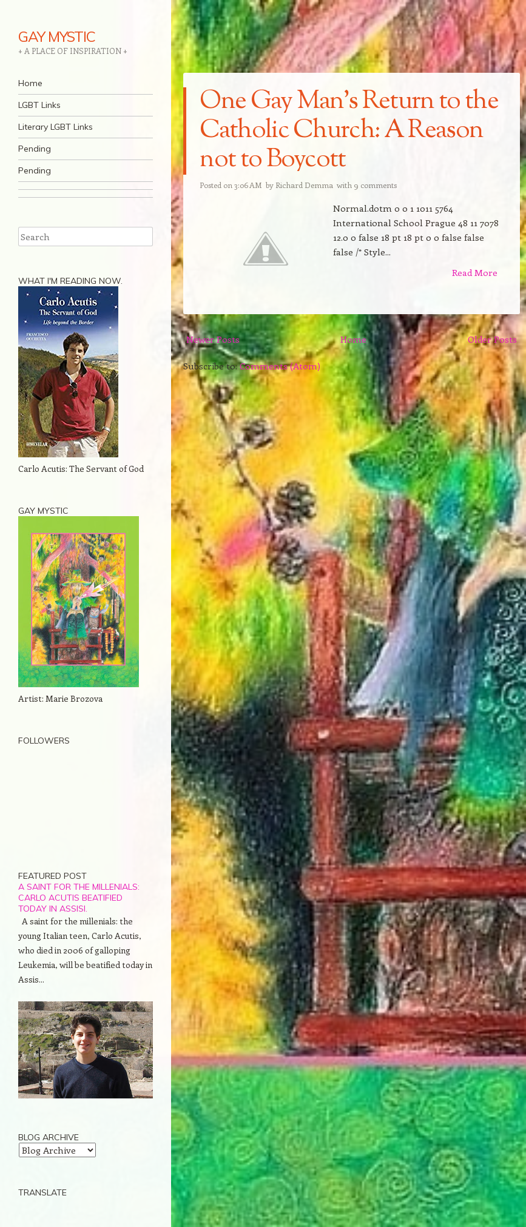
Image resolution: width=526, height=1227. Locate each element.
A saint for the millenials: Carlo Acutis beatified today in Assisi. (79, 897)
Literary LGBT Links (55, 126)
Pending (34, 148)
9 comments (375, 185)
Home (30, 83)
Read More (474, 272)
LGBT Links (39, 104)
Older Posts (492, 339)
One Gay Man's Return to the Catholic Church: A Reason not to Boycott (349, 131)
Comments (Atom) (280, 366)
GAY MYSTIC (56, 36)
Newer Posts (213, 339)
